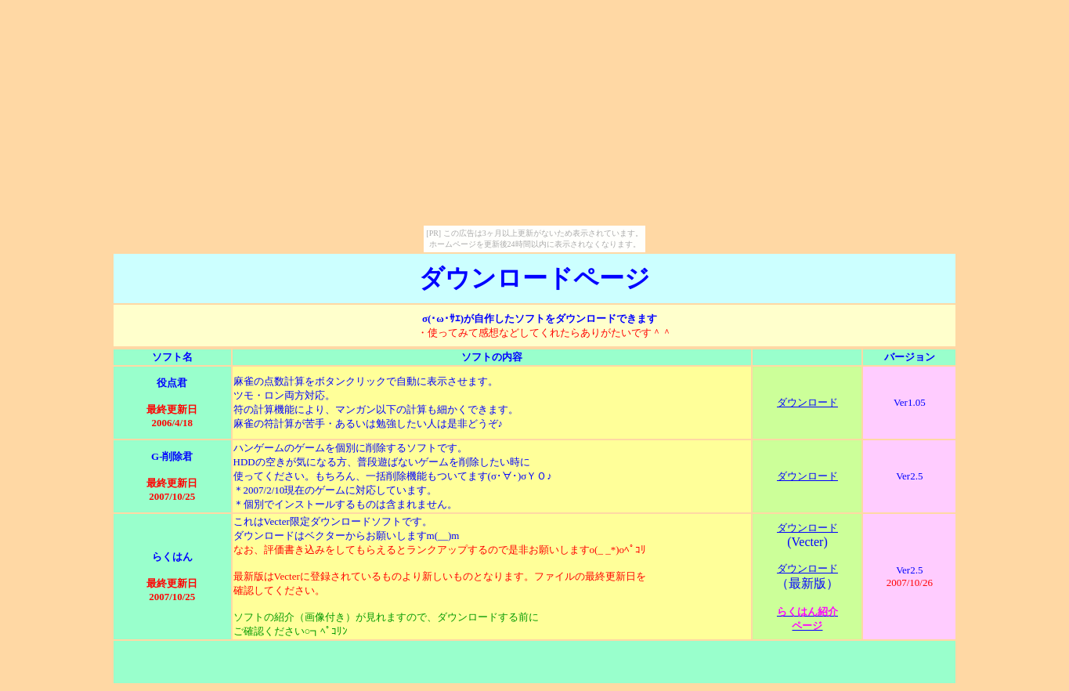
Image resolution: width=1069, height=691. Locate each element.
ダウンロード (807, 402)
